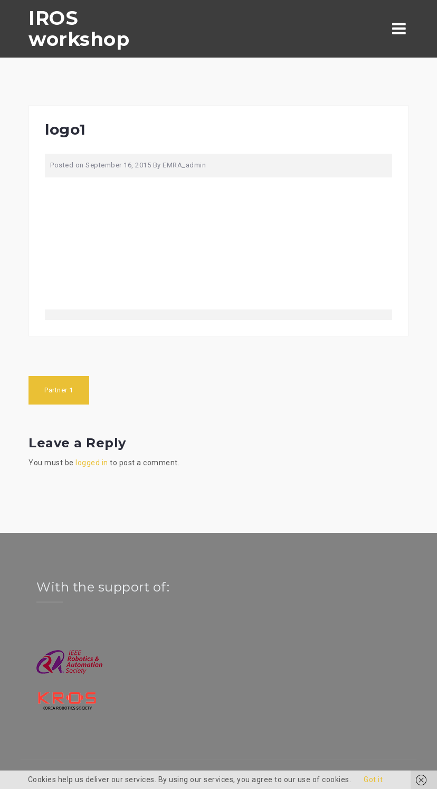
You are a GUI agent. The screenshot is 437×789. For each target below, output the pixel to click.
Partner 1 (58, 390)
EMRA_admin (184, 165)
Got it (373, 779)
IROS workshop (78, 28)
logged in (91, 462)
